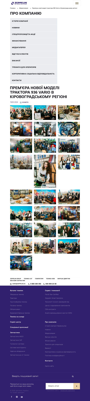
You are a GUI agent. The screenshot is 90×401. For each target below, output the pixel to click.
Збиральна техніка (17, 294)
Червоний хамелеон (67, 390)
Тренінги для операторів (54, 344)
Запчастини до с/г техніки (19, 355)
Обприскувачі (15, 309)
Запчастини (15, 333)
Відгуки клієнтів (50, 337)
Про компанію (50, 322)
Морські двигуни (64, 278)
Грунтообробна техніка (18, 302)
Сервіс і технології (52, 291)
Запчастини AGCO (16, 336)
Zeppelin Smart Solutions (54, 298)
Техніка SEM (50, 278)
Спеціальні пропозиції (19, 327)
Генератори (39, 278)
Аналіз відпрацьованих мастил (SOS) (58, 313)
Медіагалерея (23, 8)
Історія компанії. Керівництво (55, 326)
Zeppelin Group (15, 278)
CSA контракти (50, 309)
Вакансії (48, 348)
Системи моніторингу (18, 347)
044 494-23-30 (51, 284)
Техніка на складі (17, 317)
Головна (12, 8)
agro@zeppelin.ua (18, 284)
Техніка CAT (28, 278)
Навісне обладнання (17, 351)
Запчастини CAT (16, 340)
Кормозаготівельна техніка (20, 313)
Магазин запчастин (17, 280)
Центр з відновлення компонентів (57, 305)
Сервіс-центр (15, 322)
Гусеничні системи (17, 344)
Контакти (49, 361)
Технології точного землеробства (57, 302)
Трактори (13, 298)
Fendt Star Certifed (52, 294)
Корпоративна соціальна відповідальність (60, 352)
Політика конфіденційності (54, 355)
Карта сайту (49, 366)
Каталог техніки (16, 291)
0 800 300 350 (35, 284)
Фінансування (50, 341)
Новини (48, 330)
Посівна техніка (16, 305)
